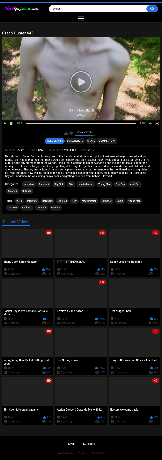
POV (71, 184)
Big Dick (59, 184)
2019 (19, 201)
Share (91, 141)
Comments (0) (107, 141)
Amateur (12, 191)
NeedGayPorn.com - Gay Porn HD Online (78, 453)
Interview (29, 184)
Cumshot (107, 201)
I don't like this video (71, 133)
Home (71, 443)
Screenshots (75, 141)
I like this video (66, 133)
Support (89, 443)
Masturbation (85, 184)
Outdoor (26, 191)
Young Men (104, 184)
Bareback (44, 184)
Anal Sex (135, 184)
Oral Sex (120, 184)
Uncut (120, 201)
